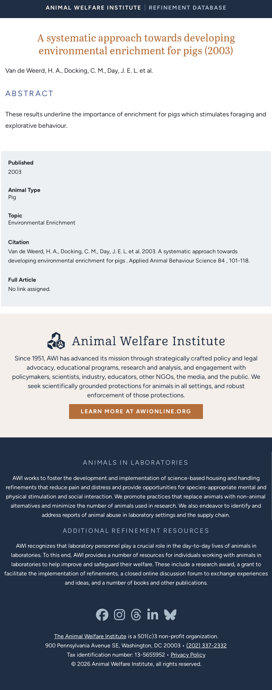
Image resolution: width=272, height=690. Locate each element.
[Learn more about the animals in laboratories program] (135, 462)
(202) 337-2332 (206, 645)
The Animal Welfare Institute (90, 636)
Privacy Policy (188, 654)
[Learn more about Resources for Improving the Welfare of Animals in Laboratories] (136, 531)
